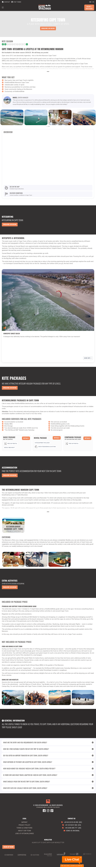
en (90, 2)
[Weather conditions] (48, 194)
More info (88, 358)
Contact (6, 2)
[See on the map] (48, 188)
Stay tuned (16, 2)
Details (26, 438)
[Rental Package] (47, 442)
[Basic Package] (16, 443)
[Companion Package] (78, 441)
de (93, 2)
